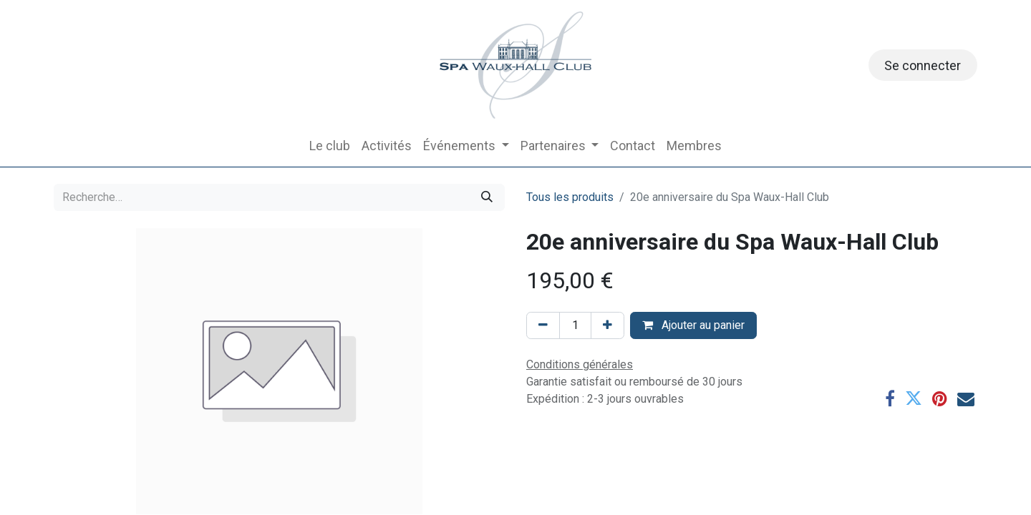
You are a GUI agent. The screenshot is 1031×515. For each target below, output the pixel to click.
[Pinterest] (939, 398)
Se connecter (922, 65)
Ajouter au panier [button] (693, 325)
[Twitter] (913, 398)
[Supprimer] (543, 325)
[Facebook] (890, 398)
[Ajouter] (607, 325)
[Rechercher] (487, 197)
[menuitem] (330, 145)
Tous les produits (570, 197)
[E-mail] (965, 398)
